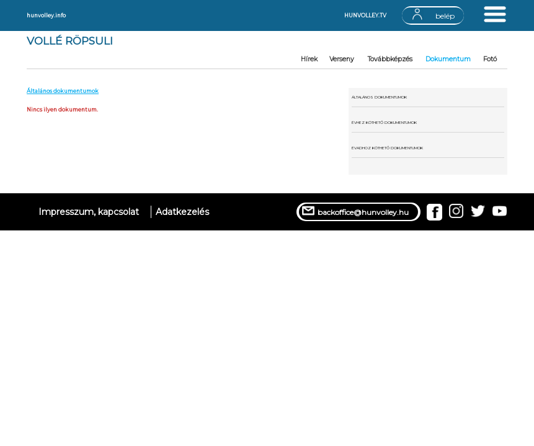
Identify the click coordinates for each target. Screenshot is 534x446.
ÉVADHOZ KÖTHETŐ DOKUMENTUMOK (387, 148)
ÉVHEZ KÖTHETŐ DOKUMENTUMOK (384, 122)
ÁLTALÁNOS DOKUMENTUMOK (379, 97)
